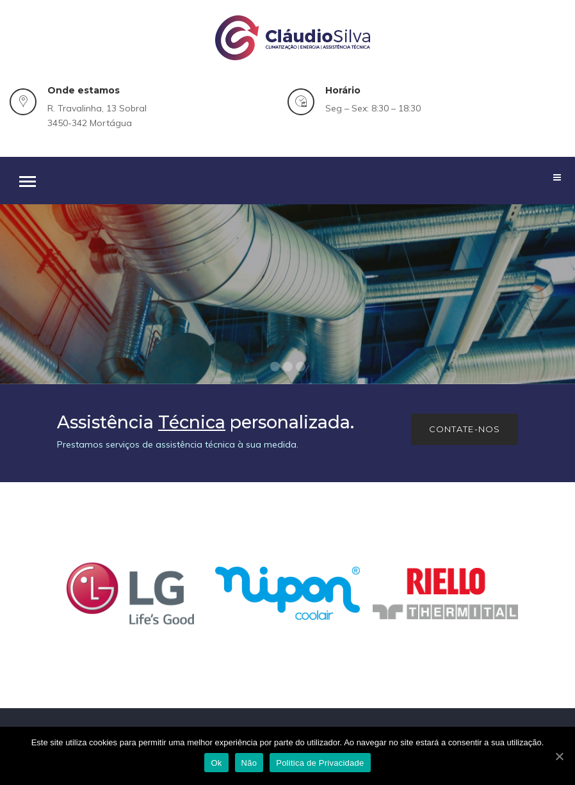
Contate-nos (464, 429)
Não (249, 763)
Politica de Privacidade (320, 763)
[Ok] (559, 756)
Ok (216, 763)
